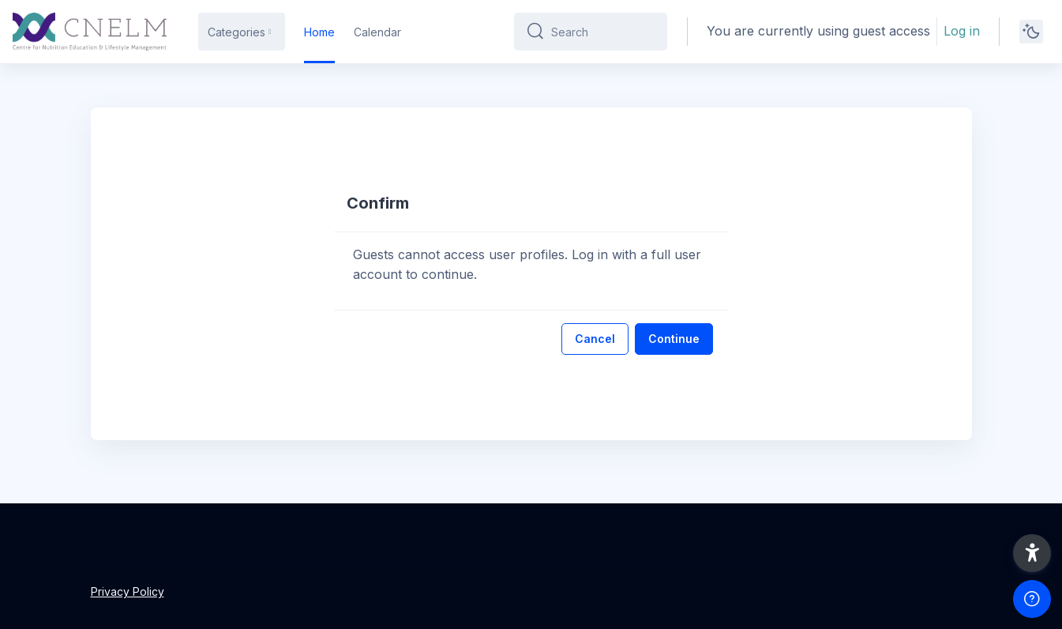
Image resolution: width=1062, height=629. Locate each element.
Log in (962, 31)
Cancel (595, 338)
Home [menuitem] (319, 32)
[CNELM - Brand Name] (89, 31)
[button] (1032, 553)
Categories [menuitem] (236, 32)
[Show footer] (1032, 599)
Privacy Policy (127, 591)
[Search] (603, 31)
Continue (674, 338)
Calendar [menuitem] (377, 32)
